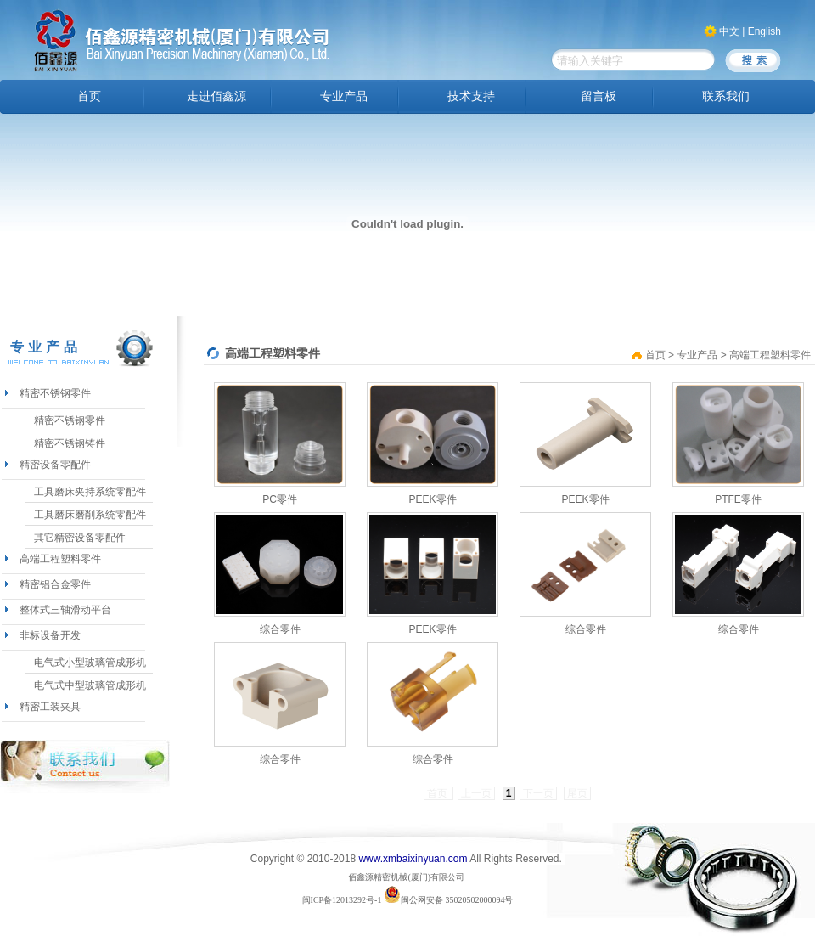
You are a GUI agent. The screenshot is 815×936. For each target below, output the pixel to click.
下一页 (538, 793)
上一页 (476, 793)
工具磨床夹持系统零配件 (90, 492)
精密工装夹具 (50, 707)
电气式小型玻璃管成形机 (90, 662)
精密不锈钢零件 (55, 393)
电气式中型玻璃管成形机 (90, 685)
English (764, 31)
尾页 (577, 793)
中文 (729, 31)
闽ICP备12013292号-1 (342, 900)
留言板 (598, 96)
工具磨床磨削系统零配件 (90, 515)
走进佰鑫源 (216, 96)
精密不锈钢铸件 (69, 443)
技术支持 (471, 96)
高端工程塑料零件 (60, 559)
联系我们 (726, 96)
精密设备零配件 (55, 465)
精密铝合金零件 (55, 584)
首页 (89, 96)
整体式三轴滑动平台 (65, 610)
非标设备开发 (50, 635)
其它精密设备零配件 (80, 538)
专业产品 (344, 96)
